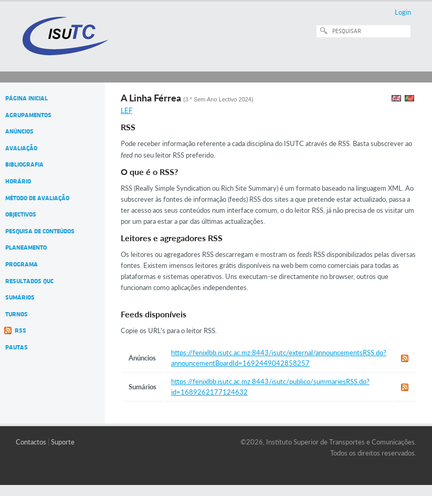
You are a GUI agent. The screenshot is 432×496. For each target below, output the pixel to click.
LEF (126, 110)
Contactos (31, 442)
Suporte (63, 442)
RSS (20, 330)
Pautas (16, 347)
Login (403, 12)
